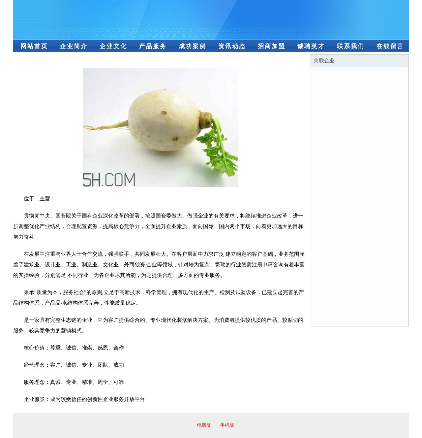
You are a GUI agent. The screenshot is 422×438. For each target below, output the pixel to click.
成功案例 (192, 46)
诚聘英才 (311, 46)
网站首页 (34, 46)
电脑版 (204, 425)
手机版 (227, 425)
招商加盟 (272, 46)
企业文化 (113, 46)
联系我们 (351, 46)
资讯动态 (232, 46)
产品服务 (153, 46)
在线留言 (390, 46)
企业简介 (74, 46)
